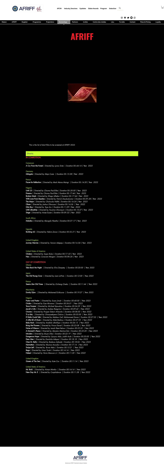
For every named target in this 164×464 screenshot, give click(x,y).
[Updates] (83, 8)
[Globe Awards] (93, 8)
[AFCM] (59, 8)
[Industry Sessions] (70, 8)
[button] (162, 7)
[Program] (103, 8)
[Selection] (112, 8)
